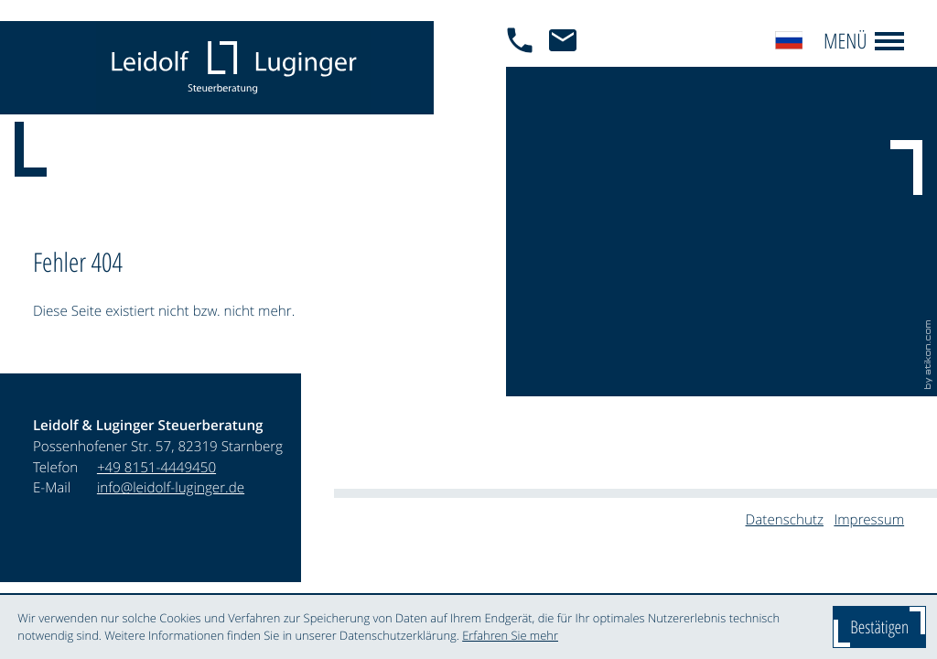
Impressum (869, 520)
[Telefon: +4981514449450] (156, 468)
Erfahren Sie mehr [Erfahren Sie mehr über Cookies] (510, 635)
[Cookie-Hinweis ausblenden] (879, 627)
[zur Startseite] (233, 67)
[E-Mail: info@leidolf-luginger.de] (567, 67)
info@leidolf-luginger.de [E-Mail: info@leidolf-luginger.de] (170, 488)
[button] (524, 67)
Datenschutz (785, 520)
